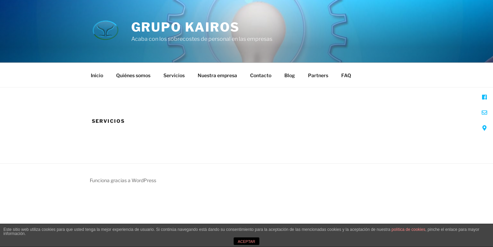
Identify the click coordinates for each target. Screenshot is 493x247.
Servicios (174, 75)
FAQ (346, 75)
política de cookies (409, 229)
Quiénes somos (133, 75)
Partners (318, 75)
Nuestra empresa (217, 75)
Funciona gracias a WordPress (123, 180)
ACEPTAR (246, 241)
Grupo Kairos (185, 27)
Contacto (260, 75)
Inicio (97, 75)
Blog (289, 75)
